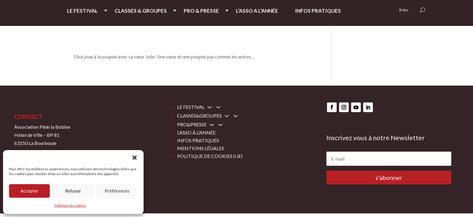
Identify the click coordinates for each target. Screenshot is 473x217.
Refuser (73, 190)
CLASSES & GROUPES (141, 11)
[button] (135, 158)
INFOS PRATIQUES (318, 11)
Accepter (30, 190)
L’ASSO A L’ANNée (257, 11)
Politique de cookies (70, 205)
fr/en (403, 10)
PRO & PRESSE (201, 11)
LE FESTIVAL (82, 11)
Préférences (117, 190)
